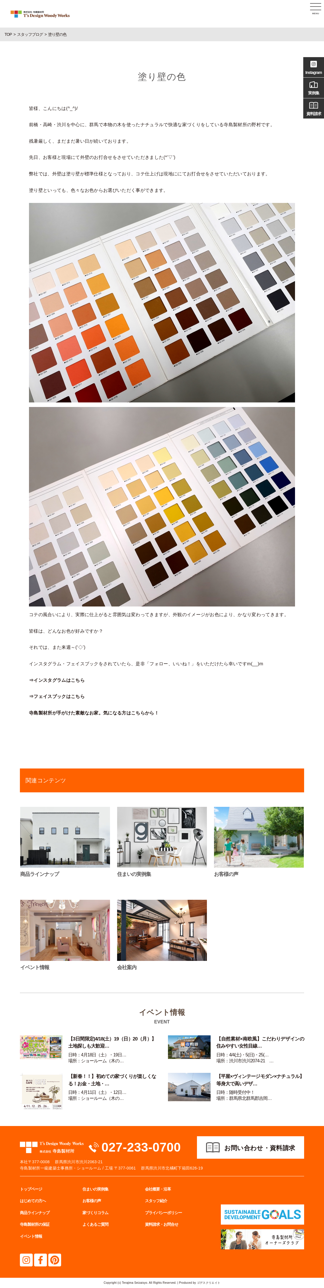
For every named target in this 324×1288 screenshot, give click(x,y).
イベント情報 (31, 1236)
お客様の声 (91, 1200)
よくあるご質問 (95, 1224)
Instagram (313, 67)
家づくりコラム (95, 1212)
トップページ (31, 1189)
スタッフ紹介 (156, 1200)
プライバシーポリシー (163, 1212)
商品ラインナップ (34, 1212)
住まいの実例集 (95, 1189)
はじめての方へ (33, 1200)
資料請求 (313, 108)
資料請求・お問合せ (161, 1224)
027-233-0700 (141, 1147)
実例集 (313, 87)
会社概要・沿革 (158, 1189)
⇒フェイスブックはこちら (57, 696)
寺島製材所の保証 (34, 1224)
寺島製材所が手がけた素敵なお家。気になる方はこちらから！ (94, 713)
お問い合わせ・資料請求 (259, 1148)
